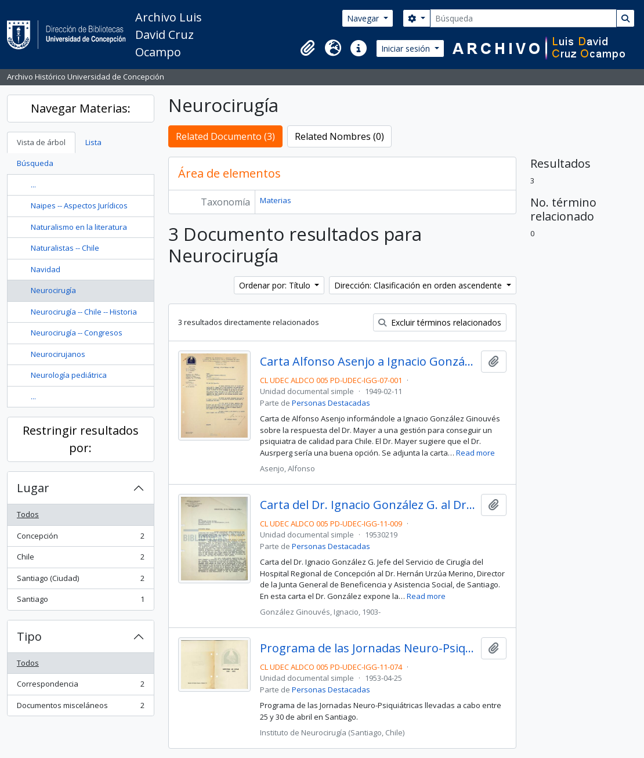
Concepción (80, 538)
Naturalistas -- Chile (65, 248)
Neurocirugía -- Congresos (76, 332)
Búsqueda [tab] (35, 163)
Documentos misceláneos (80, 708)
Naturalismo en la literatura (79, 227)
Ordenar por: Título (276, 285)
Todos (28, 514)
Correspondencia (80, 686)
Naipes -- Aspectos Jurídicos (79, 205)
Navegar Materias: (81, 108)
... (33, 184)
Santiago (80, 601)
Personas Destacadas (331, 403)
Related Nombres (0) (339, 136)
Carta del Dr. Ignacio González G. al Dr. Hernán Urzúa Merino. (368, 505)
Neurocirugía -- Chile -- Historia (84, 311)
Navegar (364, 18)
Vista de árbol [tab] (41, 142)
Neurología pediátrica (69, 375)
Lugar (33, 488)
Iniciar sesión (406, 48)
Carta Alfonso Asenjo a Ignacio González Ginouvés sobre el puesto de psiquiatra (368, 362)
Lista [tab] (93, 142)
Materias (275, 200)
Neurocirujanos (58, 354)
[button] (307, 48)
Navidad (45, 269)
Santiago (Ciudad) (80, 581)
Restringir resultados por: (81, 439)
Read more (475, 452)
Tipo (29, 636)
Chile (80, 559)
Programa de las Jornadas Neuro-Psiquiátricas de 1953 (368, 648)
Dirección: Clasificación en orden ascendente (419, 285)
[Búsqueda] (523, 18)
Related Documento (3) (225, 136)
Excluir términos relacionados (439, 322)
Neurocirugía (53, 290)
